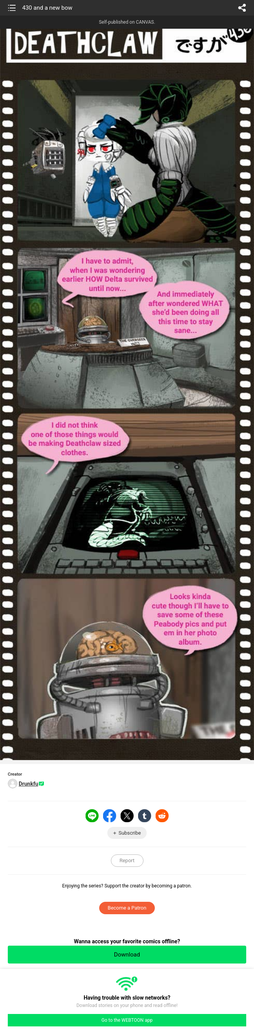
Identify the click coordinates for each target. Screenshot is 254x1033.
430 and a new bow (47, 7)
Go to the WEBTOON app (127, 1020)
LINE (92, 815)
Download (127, 954)
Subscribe (130, 833)
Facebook (109, 815)
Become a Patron (127, 908)
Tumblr (144, 815)
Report (127, 860)
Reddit (162, 815)
